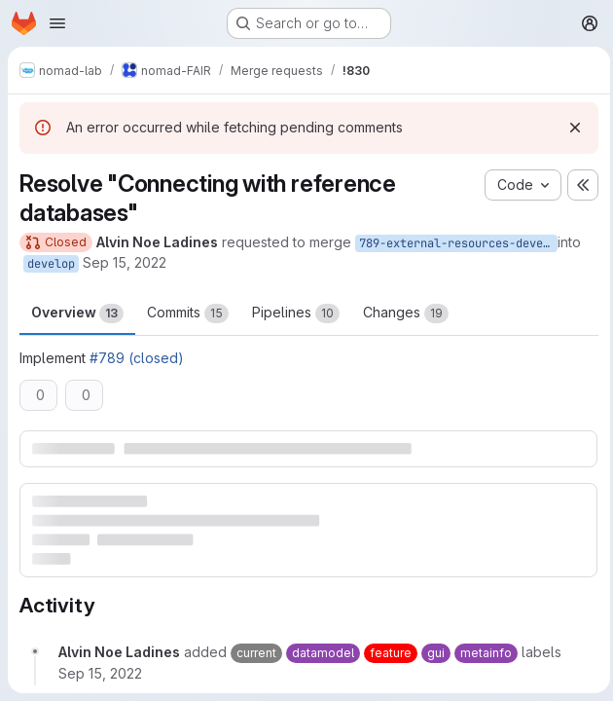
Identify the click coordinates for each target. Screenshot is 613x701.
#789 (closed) (137, 358)
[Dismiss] (570, 127)
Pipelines (296, 313)
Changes (406, 313)
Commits (188, 313)
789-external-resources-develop (458, 243)
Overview (77, 313)
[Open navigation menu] (57, 23)
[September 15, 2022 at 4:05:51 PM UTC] (100, 672)
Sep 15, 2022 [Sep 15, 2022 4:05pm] (124, 262)
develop (51, 264)
